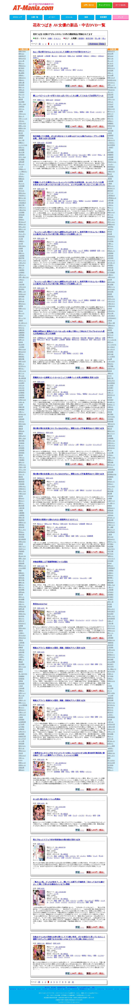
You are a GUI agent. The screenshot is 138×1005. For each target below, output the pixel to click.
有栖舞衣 (110, 123)
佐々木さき (111, 349)
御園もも (21, 659)
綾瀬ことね (22, 126)
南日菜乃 (110, 664)
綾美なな (21, 130)
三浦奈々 (21, 633)
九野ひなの (111, 277)
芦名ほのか (111, 90)
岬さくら (110, 633)
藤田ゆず (49, 943)
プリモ (56, 63)
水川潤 (110, 635)
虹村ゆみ (110, 515)
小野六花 (110, 203)
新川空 (21, 133)
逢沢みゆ (91, 338)
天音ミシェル (23, 118)
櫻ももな (21, 313)
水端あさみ (84, 339)
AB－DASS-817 (60, 436)
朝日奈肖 (21, 85)
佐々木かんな (73, 524)
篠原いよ (21, 364)
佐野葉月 (21, 337)
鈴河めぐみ (22, 414)
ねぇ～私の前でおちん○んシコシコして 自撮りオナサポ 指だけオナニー (62, 52)
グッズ (120, 17)
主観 (62, 70)
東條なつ (110, 460)
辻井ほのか (111, 448)
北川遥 (21, 243)
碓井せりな (75, 339)
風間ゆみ (110, 217)
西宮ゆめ (110, 513)
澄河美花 (110, 409)
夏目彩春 (110, 491)
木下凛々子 (111, 263)
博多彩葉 (21, 534)
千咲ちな (21, 457)
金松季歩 (110, 227)
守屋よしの (22, 712)
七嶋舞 (110, 498)
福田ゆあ (21, 578)
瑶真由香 (21, 563)
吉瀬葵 (21, 248)
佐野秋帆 (21, 335)
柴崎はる (110, 373)
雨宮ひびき (111, 109)
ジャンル (69, 17)
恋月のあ (21, 265)
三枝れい (110, 328)
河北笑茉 (21, 236)
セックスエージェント (61, 529)
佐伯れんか (22, 294)
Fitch (55, 387)
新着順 (81, 38)
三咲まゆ (21, 650)
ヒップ (81, 250)
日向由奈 (110, 561)
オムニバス (57, 353)
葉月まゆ (110, 537)
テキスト (57, 38)
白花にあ (21, 402)
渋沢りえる (22, 371)
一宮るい (21, 174)
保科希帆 (21, 590)
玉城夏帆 (110, 438)
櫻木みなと (22, 304)
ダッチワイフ (21, 989)
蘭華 (109, 758)
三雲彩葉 (21, 642)
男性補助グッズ (84, 989)
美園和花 (110, 642)
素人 (55, 620)
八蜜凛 (110, 534)
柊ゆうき (89, 524)
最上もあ (21, 695)
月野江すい (111, 443)
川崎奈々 (21, 241)
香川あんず (22, 222)
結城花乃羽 (22, 736)
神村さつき (41, 943)
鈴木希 (21, 417)
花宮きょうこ (112, 542)
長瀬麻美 (110, 477)
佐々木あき (111, 347)
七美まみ (101, 56)
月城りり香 (22, 467)
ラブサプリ (92, 989)
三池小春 (110, 623)
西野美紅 (21, 525)
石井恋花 (21, 155)
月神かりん (22, 465)
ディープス (57, 764)
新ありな (110, 118)
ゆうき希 (21, 741)
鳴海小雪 (21, 517)
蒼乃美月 (21, 68)
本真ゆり (86, 56)
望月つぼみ (111, 693)
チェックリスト (104, 5)
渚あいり (110, 489)
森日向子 (110, 712)
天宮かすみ (22, 123)
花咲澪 (21, 544)
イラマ (94, 155)
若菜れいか (22, 765)
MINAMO (111, 666)
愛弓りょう (111, 111)
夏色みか (21, 498)
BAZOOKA (57, 105)
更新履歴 (103, 17)
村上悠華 (110, 688)
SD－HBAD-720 (60, 847)
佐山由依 (55, 339)
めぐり (110, 691)
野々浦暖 (110, 527)
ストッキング (93, 394)
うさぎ (56, 808)
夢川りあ (21, 748)
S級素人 (56, 571)
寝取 (72, 771)
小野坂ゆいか (41, 338)
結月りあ (110, 739)
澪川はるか (22, 635)
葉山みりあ (22, 556)
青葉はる (21, 70)
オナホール (13, 989)
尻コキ (70, 252)
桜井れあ (21, 301)
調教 (96, 664)
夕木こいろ (111, 731)
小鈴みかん (111, 311)
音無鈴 (21, 217)
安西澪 (21, 138)
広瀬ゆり (110, 573)
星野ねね (21, 592)
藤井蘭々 (110, 578)
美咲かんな (111, 630)
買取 (93, 987)
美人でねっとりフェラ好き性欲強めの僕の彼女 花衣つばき (56, 840)
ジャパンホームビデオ (61, 346)
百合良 (21, 753)
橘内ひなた (111, 431)
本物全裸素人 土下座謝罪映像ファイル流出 (50, 562)
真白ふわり (111, 609)
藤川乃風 (21, 580)
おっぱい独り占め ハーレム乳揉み (47, 799)
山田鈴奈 (21, 729)
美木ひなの (111, 628)
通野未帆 (110, 462)
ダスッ (56, 438)
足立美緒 (21, 102)
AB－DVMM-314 (60, 763)
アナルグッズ (52, 989)
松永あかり (22, 623)
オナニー (57, 70)
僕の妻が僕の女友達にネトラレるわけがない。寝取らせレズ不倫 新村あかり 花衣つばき (68, 428)
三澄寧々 (21, 657)
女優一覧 (34, 17)
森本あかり (22, 710)
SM (55, 664)
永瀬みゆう (22, 489)
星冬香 (21, 594)
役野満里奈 (111, 717)
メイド (88, 620)
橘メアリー (111, 433)
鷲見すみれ (22, 424)
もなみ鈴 (110, 695)
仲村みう (110, 484)
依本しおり (111, 755)
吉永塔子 (110, 751)
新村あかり (41, 432)
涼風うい (21, 412)
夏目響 (110, 493)
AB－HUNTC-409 (61, 192)
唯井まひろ (111, 424)
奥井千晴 (21, 205)
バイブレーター (30, 989)
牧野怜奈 (21, 611)
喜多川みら (22, 246)
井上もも (21, 183)
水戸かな (110, 652)
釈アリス (21, 373)
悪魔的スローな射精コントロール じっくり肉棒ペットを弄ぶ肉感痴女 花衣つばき (66, 377)
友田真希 (110, 472)
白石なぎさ (111, 380)
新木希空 (110, 116)
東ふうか (21, 97)
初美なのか (22, 542)
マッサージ (72, 902)
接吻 (62, 771)
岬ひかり (21, 645)
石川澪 (110, 128)
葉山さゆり (111, 549)
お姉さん (61, 394)
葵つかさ (110, 63)
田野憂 (110, 436)
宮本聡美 (21, 683)
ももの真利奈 (23, 705)
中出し (76, 112)
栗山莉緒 (110, 284)
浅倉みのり (22, 78)
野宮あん (21, 532)
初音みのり (111, 539)
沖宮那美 (110, 176)
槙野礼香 (21, 609)
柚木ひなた (22, 746)
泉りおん (110, 138)
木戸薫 (21, 251)
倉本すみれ (111, 282)
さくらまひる (112, 340)
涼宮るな (21, 421)
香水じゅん (111, 222)
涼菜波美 (21, 419)
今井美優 (21, 186)
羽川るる (21, 191)
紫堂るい (21, 354)
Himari (110, 563)
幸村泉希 (21, 743)
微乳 (89, 155)
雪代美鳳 (110, 734)
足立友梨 (49, 143)
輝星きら (21, 253)
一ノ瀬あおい (23, 171)
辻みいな (21, 474)
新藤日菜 (21, 407)
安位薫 (110, 719)
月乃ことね (22, 469)
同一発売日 (64, 68)
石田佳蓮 (110, 130)
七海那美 (21, 515)
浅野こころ (111, 85)
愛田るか (21, 54)
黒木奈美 (110, 292)
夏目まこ (21, 503)
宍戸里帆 (110, 366)
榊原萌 (110, 330)
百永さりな (111, 703)
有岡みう (110, 121)
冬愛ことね (111, 457)
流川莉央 (110, 765)
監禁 (61, 155)
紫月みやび (22, 352)
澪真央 (21, 640)
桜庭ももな (22, 308)
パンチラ (69, 201)
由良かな (110, 743)
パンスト (80, 70)
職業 (55, 112)
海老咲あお (111, 167)
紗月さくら (22, 325)
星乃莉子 (110, 599)
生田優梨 (21, 150)
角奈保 (110, 412)
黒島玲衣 (110, 296)
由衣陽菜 (79, 56)
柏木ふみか (22, 227)
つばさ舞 (110, 453)
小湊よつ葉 (111, 323)
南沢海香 (110, 659)
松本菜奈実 (111, 618)
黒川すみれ (111, 289)
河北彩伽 (110, 241)
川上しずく (22, 234)
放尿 (72, 536)
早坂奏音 (21, 551)
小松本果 (21, 284)
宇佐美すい (22, 195)
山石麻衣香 (22, 722)
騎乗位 (82, 112)
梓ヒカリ (110, 92)
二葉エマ (110, 587)
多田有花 (110, 426)
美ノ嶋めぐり (112, 669)
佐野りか (21, 340)
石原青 (110, 133)
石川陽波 (21, 159)
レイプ (56, 155)
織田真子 (110, 191)
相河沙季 (110, 54)
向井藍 (110, 686)
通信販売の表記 (61, 987)
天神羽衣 (21, 106)
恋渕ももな (111, 299)
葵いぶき (110, 61)
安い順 (97, 38)
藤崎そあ (21, 582)
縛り (59, 664)
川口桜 (21, 239)
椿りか (48, 339)
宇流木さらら (112, 162)
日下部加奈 (111, 272)
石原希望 (110, 135)
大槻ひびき (111, 171)
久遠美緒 (21, 255)
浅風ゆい (21, 75)
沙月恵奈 (110, 352)
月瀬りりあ (111, 441)
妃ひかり (110, 248)
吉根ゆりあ (111, 753)
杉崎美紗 (21, 409)
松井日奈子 (111, 611)
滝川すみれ (111, 417)
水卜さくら (111, 626)
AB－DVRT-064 (60, 947)
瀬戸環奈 (110, 414)
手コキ (92, 112)
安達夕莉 (110, 94)
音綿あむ (21, 219)
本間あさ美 (22, 606)
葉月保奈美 (22, 539)
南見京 (21, 669)
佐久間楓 (110, 332)
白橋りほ (110, 390)
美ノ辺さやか (23, 674)
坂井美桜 (21, 296)
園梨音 (21, 433)
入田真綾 (110, 159)
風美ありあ (22, 224)
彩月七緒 (110, 354)
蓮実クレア (111, 530)
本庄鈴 (110, 604)
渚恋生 (21, 496)
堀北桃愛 (21, 599)
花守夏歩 (110, 544)
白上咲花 (110, 385)
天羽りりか (111, 99)
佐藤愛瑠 (21, 332)
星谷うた (21, 587)
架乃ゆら (110, 229)
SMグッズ (60, 989)
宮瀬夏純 (21, 676)
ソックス (54, 252)
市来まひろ (111, 140)
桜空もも (110, 342)
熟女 (59, 250)
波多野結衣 (111, 532)
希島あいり (111, 251)
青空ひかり (111, 68)
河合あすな (111, 236)
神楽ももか (111, 212)
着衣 (59, 252)
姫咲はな (110, 566)
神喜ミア (21, 267)
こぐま (56, 893)
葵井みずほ (22, 58)
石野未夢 (21, 162)
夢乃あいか (111, 741)
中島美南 (21, 484)
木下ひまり (111, 260)
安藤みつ (21, 143)
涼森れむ (110, 407)
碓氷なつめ (22, 198)
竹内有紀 (110, 419)
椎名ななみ (22, 349)
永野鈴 (110, 479)
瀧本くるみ (22, 438)
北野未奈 (110, 255)
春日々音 (21, 561)
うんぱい (110, 164)
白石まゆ (21, 388)
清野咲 (21, 426)
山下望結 (21, 727)
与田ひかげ (22, 755)
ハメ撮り (80, 900)
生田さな (21, 147)
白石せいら (22, 380)
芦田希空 (21, 92)
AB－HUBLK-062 (61, 146)
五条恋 (110, 308)
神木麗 (110, 234)
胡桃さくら (41, 100)
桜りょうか (22, 318)
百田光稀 (110, 700)
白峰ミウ (110, 392)
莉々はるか (111, 760)
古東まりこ (22, 275)
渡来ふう (110, 770)
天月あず (57, 100)
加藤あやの (111, 224)
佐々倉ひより (23, 323)
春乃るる (110, 554)
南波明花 (21, 520)
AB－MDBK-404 (60, 103)
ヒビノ (56, 849)
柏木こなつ (41, 339)
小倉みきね (22, 210)
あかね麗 (110, 75)
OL (65, 155)
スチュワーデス (67, 664)
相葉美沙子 (22, 56)
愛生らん (21, 63)
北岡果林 (110, 253)
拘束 (92, 664)
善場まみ (21, 431)
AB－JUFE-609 (60, 385)
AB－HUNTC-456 (61, 242)
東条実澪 (21, 479)
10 (69, 44)
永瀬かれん (22, 486)
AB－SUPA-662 (60, 569)
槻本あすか (22, 472)
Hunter (56, 148)
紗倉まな (110, 337)
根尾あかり (111, 522)
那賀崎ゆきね (112, 474)
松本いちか (111, 616)
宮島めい (110, 679)
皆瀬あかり (111, 654)
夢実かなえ (22, 751)
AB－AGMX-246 (60, 527)
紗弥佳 (21, 342)
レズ (82, 252)
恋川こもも (22, 260)
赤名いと (110, 73)
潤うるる (21, 376)
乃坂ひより (111, 525)
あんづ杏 (21, 140)
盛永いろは (22, 491)
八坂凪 (21, 717)
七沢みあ (110, 496)
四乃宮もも (22, 366)
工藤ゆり (110, 275)
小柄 (90, 578)
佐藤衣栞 (21, 330)
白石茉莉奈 (111, 383)
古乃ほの (110, 592)
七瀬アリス (111, 501)
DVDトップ (17, 17)
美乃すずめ (111, 671)
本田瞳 (110, 606)
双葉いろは (71, 56)
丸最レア (110, 621)
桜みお (21, 311)
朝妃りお (21, 87)
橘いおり (55, 56)
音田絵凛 (21, 215)
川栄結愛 (82, 524)
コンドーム (75, 989)
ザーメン (54, 114)
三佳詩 (21, 686)
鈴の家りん (111, 402)
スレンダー (82, 155)
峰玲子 (21, 671)
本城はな (21, 602)
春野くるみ (22, 558)
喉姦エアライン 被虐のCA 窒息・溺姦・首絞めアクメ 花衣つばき (59, 648)
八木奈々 (110, 715)
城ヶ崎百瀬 (22, 378)
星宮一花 (110, 602)
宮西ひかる (111, 681)
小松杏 (110, 320)
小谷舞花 (21, 272)
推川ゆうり (111, 188)
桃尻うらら (22, 703)
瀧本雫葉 (21, 441)
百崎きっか (22, 700)
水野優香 (110, 638)
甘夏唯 (21, 111)
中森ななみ (22, 493)
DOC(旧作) (57, 613)
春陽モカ (110, 556)
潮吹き (85, 156)
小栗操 (110, 183)
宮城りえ (98, 338)
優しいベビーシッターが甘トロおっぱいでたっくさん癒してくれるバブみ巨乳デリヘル (68, 96)
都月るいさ (111, 465)
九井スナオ (111, 301)
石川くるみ (22, 157)
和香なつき (22, 763)
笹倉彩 (21, 320)
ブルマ (65, 250)
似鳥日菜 (40, 56)
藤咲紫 (68, 339)
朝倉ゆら (21, 80)
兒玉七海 (110, 313)
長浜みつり (111, 481)
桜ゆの (21, 316)
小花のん (110, 205)
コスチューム (100, 989)
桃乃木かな (111, 705)
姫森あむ (21, 573)
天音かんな (22, 114)
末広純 (110, 397)
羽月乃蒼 (83, 338)
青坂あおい (22, 66)
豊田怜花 (21, 481)
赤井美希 (110, 70)
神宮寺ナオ (111, 395)
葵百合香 (110, 66)
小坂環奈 (21, 270)
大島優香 (110, 169)
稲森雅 (21, 181)
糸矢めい (21, 176)
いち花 (21, 167)
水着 (69, 815)
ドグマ (56, 657)
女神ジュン (22, 693)
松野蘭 (21, 626)
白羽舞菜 (21, 392)
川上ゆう (110, 239)
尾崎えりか (111, 186)
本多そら (21, 604)
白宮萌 (21, 405)
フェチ (56, 578)
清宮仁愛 (110, 270)
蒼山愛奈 (21, 73)
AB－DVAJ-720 (60, 345)
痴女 (55, 394)
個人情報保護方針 (72, 987)
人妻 (55, 250)
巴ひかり (110, 467)
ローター (38, 989)
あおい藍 (21, 61)
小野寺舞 (110, 200)
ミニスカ (71, 156)
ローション (76, 857)
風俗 (59, 112)
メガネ (57, 156)
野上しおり (22, 530)
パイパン (68, 70)
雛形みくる (22, 566)
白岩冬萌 (21, 390)
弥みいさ (21, 116)
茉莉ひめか (22, 628)
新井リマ (110, 114)
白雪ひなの (22, 400)
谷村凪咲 (21, 448)
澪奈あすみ (22, 638)
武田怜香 (110, 421)
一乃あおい (111, 143)
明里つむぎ (111, 78)
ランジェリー (80, 620)
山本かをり (22, 731)
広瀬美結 (110, 570)
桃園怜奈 (110, 698)
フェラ (52, 202)
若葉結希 (21, 767)
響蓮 (20, 570)
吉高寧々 (110, 748)
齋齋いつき (22, 292)
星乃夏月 (110, 597)
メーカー (51, 17)
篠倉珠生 (21, 356)
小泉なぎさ (22, 263)
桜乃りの (110, 335)
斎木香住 (21, 289)
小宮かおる (22, 287)
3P (65, 666)
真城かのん (22, 614)
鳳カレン (40, 524)
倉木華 (110, 280)
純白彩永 (21, 616)
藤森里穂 (110, 582)
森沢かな (110, 710)
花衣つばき (62, 56)
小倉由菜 (110, 181)
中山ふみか (111, 486)
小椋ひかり (22, 207)
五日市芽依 (111, 145)
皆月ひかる (111, 657)
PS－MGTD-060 (60, 611)
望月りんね (22, 667)
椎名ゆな (110, 364)
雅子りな (110, 215)
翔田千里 (110, 378)
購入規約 (53, 987)
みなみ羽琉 (111, 662)
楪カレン (110, 736)
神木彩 (110, 231)
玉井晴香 (21, 450)
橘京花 (110, 429)
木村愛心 (110, 265)
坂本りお (21, 299)
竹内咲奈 (21, 443)
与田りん (21, 758)
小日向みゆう (112, 318)
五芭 (109, 150)
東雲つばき (22, 361)
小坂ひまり (67, 338)
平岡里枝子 (111, 568)
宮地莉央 (21, 679)
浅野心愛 (21, 82)
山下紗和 (21, 724)
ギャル (60, 620)
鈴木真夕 (110, 400)
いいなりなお (23, 145)
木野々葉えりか (24, 277)
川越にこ (110, 243)
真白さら (21, 618)
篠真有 (110, 371)
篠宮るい (21, 368)
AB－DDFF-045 (60, 655)
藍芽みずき (111, 51)
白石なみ (21, 385)
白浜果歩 (21, 395)
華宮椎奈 (21, 231)
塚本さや (21, 462)
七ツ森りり (111, 503)
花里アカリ (22, 546)
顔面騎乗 (95, 201)
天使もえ (110, 102)
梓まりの (21, 94)
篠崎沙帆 (21, 359)
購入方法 (47, 987)
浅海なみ (21, 90)
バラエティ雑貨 (125, 989)
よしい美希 (111, 746)
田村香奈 (21, 453)
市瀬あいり (22, 169)
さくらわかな (112, 344)
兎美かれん (22, 193)
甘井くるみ (22, 104)
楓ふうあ (110, 210)
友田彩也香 (111, 469)
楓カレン (110, 207)
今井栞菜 (110, 157)
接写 (74, 70)
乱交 (52, 156)
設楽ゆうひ (111, 368)
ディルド (45, 989)
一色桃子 (110, 147)
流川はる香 (111, 763)
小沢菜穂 (21, 212)
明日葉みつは (112, 87)
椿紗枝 (21, 477)
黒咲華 (110, 294)
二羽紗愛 (47, 56)
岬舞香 (21, 647)
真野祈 (21, 630)
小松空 (21, 282)
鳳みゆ (110, 174)
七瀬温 (21, 510)
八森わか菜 (111, 727)
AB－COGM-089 (60, 892)
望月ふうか (48, 524)
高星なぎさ (22, 436)
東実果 (21, 99)
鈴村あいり (111, 405)
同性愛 (56, 444)
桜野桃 (21, 306)
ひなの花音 (22, 568)
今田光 (21, 188)
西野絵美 (110, 510)
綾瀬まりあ (22, 128)
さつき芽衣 (111, 356)
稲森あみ (21, 179)
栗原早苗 (21, 258)
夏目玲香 (21, 505)
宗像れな (21, 691)
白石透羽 (21, 383)
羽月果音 (21, 537)
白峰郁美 (21, 397)
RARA (20, 760)
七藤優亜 (21, 513)
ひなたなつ (111, 558)
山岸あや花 (111, 724)
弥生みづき (111, 729)
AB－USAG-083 (60, 807)
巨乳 (64, 112)
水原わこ (36, 58)
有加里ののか (112, 80)
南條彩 (110, 505)
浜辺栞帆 (110, 546)
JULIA (110, 376)
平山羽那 (21, 575)
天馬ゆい (110, 455)
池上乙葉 (21, 152)
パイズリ (99, 112)
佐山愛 (110, 359)
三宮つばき (111, 361)
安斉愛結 (21, 135)
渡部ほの (21, 770)
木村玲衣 (110, 267)
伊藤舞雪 (110, 155)
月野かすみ (75, 338)
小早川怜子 (111, 316)
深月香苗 (21, 664)
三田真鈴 (110, 647)
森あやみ (110, 707)
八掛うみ (110, 722)
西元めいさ (111, 517)
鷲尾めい (110, 767)
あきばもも (111, 82)
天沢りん (21, 109)
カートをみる (120, 5)
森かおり (21, 707)
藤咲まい (21, 585)
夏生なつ (21, 501)
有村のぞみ (58, 338)
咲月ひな (21, 328)
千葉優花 (21, 460)
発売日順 (89, 38)
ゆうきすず (22, 739)
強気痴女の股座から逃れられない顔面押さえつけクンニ (55, 520)
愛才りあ (110, 58)
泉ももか (21, 164)
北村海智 (110, 258)
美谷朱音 (110, 645)
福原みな (110, 575)
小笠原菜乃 (22, 203)
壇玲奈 (21, 455)
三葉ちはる (111, 650)
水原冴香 (21, 652)
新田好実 (21, 527)
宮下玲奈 (110, 676)
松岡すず (21, 621)
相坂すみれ (22, 51)
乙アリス (110, 193)
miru (109, 683)
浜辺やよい (22, 549)
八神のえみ (22, 715)
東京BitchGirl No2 (40, 604)
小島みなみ (111, 306)
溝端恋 (21, 662)
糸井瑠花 (110, 152)
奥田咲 (110, 179)
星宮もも (21, 597)
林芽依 (21, 554)
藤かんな (110, 580)
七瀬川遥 (21, 508)
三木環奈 (21, 347)
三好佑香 (21, 688)
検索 (86, 17)
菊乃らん (110, 246)
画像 (50, 38)
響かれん (56, 524)
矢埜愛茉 (21, 719)
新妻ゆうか (22, 522)
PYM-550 (58, 61)
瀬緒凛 (21, 429)
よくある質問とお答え (84, 987)
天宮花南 (110, 106)
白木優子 (110, 388)
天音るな (21, 121)
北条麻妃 (110, 594)
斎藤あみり (111, 325)
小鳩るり (93, 56)
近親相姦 (57, 771)
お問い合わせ (89, 5)
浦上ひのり (22, 200)
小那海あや (111, 195)
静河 (90, 339)
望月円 (21, 698)
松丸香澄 (110, 614)
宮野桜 (21, 681)
